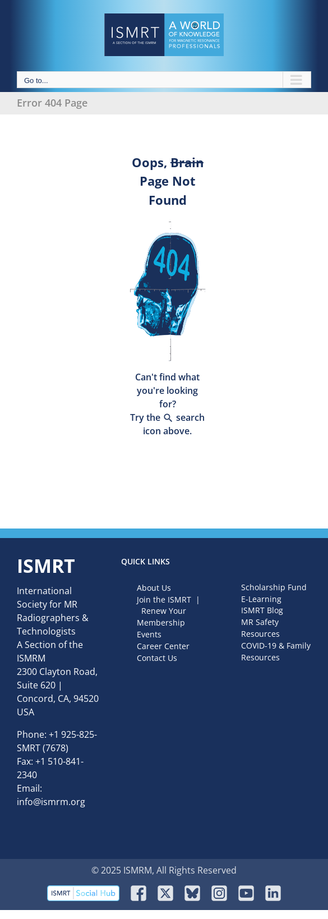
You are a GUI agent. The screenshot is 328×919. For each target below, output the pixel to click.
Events (149, 634)
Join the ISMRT (164, 599)
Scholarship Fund (274, 587)
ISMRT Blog (262, 610)
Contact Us (157, 658)
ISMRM (31, 658)
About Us (154, 587)
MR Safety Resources (260, 628)
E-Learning (261, 599)
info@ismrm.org (51, 802)
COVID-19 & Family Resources (276, 651)
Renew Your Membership (161, 616)
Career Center (163, 646)
